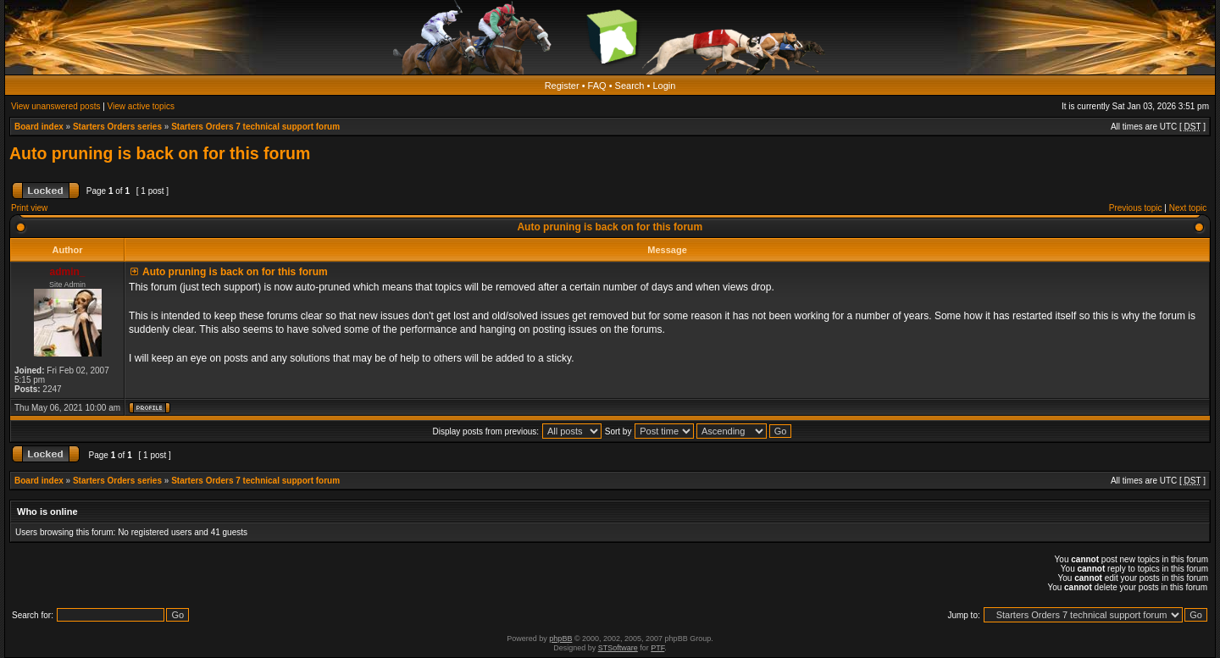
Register (562, 85)
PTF (657, 648)
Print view (29, 208)
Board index (39, 126)
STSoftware (618, 648)
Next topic (1187, 208)
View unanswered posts (55, 106)
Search (630, 85)
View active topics (141, 106)
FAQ (597, 85)
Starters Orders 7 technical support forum (255, 126)
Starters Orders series (117, 126)
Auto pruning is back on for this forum (159, 153)
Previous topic (1135, 208)
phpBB (560, 638)
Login (663, 85)
